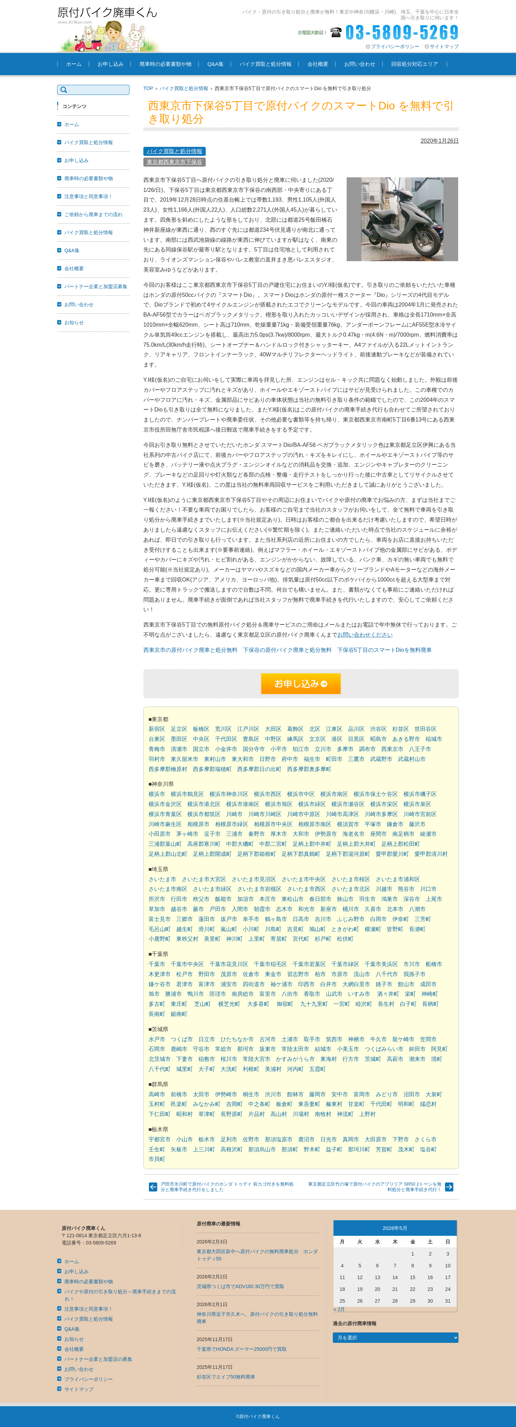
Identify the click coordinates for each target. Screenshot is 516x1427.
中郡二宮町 (273, 844)
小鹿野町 (160, 939)
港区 (336, 739)
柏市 (320, 974)
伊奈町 (400, 919)
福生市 (312, 759)
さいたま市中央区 (304, 879)
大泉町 (434, 1094)
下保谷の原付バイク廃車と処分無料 (287, 650)
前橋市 (179, 1094)
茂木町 (406, 1149)
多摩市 (345, 749)
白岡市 (378, 919)
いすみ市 (359, 994)
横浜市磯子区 (420, 794)
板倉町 (284, 1104)
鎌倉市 (395, 824)
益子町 (334, 1149)
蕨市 (198, 909)
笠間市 (428, 1039)
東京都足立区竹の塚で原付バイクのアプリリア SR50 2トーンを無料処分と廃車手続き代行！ (375, 1186)
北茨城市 (160, 1059)
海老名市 (353, 834)
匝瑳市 (218, 994)
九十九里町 (314, 1004)
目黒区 (356, 739)
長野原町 (232, 1114)
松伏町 (345, 939)
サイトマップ (444, 46)
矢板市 (179, 1149)
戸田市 (218, 909)
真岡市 (350, 1139)
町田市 (334, 759)
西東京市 (392, 749)
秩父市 (201, 899)
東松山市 (293, 899)
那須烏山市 (262, 1149)
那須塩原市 (279, 1139)
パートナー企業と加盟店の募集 (98, 1359)
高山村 (278, 1114)
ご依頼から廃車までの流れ (93, 214)
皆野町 (395, 929)
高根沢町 (232, 1149)
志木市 (284, 909)
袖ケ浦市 (281, 984)
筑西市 (334, 1039)
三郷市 (184, 919)
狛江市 (301, 749)
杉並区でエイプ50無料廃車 (226, 1377)
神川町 (234, 939)
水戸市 (157, 1039)
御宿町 (285, 1004)
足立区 (179, 729)
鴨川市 (195, 994)
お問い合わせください (365, 635)
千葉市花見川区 (229, 964)
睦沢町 (364, 1004)
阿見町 (439, 1049)
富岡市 (362, 1094)
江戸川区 (248, 729)
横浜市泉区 (417, 804)
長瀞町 (417, 929)
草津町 (206, 1114)
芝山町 (202, 1004)
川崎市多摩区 (381, 814)
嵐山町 (229, 929)
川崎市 (234, 814)
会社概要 (318, 64)
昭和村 (184, 1114)
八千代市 (387, 974)
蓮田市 (206, 919)
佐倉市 (251, 974)
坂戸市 (229, 919)
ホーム (74, 64)
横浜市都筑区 (204, 814)
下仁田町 (160, 1114)
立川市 (323, 749)
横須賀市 (348, 824)
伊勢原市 (326, 834)
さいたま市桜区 (350, 879)
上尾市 (434, 899)
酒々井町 (388, 994)
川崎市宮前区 (420, 814)
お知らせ (74, 322)
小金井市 (226, 749)
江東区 (334, 729)
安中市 (339, 1094)
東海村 (328, 1059)
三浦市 (234, 834)
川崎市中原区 (303, 814)
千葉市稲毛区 (270, 964)
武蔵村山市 (412, 759)
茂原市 (229, 974)
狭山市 (345, 899)
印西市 (306, 984)
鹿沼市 (306, 1139)
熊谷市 (406, 889)
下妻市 (184, 1059)
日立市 (206, 1039)
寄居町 (278, 939)
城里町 (184, 1069)
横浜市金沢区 (165, 804)
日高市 (301, 919)
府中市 (290, 759)
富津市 (206, 984)
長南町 (157, 1014)
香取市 (312, 994)
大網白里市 (356, 984)
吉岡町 (234, 1104)
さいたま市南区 (168, 889)
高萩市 (395, 1059)
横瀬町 (373, 929)
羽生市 (367, 899)
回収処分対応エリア (414, 64)
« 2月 (339, 1309)
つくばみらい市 (384, 1049)
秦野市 (256, 834)
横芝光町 (229, 1004)
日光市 (328, 1139)
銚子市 (384, 984)
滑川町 (206, 929)
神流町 (345, 1114)
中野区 (273, 739)
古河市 (267, 1039)
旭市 (154, 994)
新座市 (328, 909)
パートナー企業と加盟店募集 (95, 286)
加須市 (245, 899)
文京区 (317, 739)
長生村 (386, 1004)
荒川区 (223, 729)
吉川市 (323, 919)
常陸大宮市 (256, 1059)
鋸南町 (179, 1014)
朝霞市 (262, 909)
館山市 (406, 984)
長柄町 (430, 1004)
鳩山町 (317, 929)
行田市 (179, 899)
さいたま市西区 (306, 889)
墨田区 (179, 739)
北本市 (395, 909)
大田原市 (376, 1139)
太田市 (201, 1094)
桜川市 (229, 1059)
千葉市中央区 (187, 964)
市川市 (411, 964)
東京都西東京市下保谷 (174, 162)
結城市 (323, 1049)
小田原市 (160, 834)
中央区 (201, 739)
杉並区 (400, 729)
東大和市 (243, 759)
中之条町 (259, 1104)
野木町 (312, 1149)
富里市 (267, 994)
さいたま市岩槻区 (259, 889)
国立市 (201, 749)
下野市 (400, 1139)
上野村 (367, 1114)
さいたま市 (162, 879)
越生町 (184, 929)
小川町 (251, 929)
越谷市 (179, 909)
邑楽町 (179, 1104)
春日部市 (320, 899)
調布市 (367, 749)
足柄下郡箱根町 (256, 854)
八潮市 (417, 909)
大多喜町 (258, 1004)
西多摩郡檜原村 (168, 769)
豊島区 (251, 739)
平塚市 (373, 824)
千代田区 (226, 739)
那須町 (290, 1149)
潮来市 (417, 1059)
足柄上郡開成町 (212, 854)
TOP (148, 88)
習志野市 (298, 974)
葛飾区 (295, 729)
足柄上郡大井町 (356, 844)
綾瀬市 (428, 834)
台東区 (157, 739)
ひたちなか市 (237, 1039)
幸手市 (251, 919)
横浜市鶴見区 (187, 794)
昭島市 (378, 739)
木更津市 (160, 974)
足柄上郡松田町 (400, 844)
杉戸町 (323, 939)
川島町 (273, 929)
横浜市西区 (268, 794)
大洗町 (229, 1069)
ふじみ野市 (351, 919)
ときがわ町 (345, 929)
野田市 (206, 974)
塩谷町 (428, 1149)
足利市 (229, 1139)
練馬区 (295, 739)
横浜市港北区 (204, 804)
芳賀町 (384, 1149)
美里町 (212, 939)
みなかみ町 (207, 1104)
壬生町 (157, 1149)
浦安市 (229, 984)
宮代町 (301, 939)
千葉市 (157, 964)
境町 (436, 1059)
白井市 (328, 984)
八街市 (290, 994)
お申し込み (111, 64)
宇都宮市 (160, 1139)
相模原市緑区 (231, 824)
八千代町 (160, 1069)
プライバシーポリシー (395, 46)
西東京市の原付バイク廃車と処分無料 (190, 650)
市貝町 (157, 1159)
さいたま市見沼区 (254, 879)
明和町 (406, 1104)
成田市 (428, 984)
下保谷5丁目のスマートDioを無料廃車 (384, 650)
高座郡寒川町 (204, 844)
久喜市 (373, 909)
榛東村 (334, 1104)
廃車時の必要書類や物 (166, 64)
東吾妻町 (309, 1104)
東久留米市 (184, 759)
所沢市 (157, 899)
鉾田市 (417, 1049)
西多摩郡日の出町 (259, 769)
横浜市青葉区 (165, 814)
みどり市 (387, 1094)
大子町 (206, 1069)
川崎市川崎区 (265, 814)
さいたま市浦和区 (398, 879)
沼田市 (411, 1094)
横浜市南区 (334, 794)
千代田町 (381, 1104)
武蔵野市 (381, 759)
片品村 (256, 1114)
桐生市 (251, 1094)
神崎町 (429, 994)
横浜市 (157, 794)
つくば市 (182, 1039)
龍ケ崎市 (403, 1039)
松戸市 (184, 974)
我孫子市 (414, 974)
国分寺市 (254, 749)
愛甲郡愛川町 (392, 854)
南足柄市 (403, 834)
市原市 (339, 974)
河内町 (295, 1069)
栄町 (410, 994)
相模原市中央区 (273, 824)
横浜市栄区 (384, 804)
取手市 (312, 1039)
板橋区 (201, 729)
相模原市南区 (314, 824)
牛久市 (378, 1039)
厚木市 (278, 834)
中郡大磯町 (240, 844)
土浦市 (290, 1039)
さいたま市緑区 (212, 889)
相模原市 (198, 824)
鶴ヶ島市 (276, 919)
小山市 (184, 1139)
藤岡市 (317, 1094)
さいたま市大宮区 (204, 879)
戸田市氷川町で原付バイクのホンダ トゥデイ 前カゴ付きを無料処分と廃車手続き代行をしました (227, 1186)
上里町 (256, 939)
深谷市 (411, 899)
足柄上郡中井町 (312, 844)
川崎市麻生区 (165, 824)
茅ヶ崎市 (187, 834)
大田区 (273, 729)
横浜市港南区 (242, 804)
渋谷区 (378, 729)
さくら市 (426, 1139)
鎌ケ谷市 (160, 984)
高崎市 (157, 1094)
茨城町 (373, 1059)
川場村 (301, 1114)
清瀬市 (179, 749)
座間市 (378, 834)
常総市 (223, 1049)
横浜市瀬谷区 (348, 804)
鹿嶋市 (179, 1049)
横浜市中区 (301, 794)
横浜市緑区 (312, 804)
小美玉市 (348, 1049)
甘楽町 (356, 1104)
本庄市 (267, 899)
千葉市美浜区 (381, 964)
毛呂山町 (160, 929)
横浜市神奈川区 (229, 794)
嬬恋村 (428, 1104)
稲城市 (434, 739)
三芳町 (423, 919)
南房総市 (243, 994)
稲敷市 (206, 1059)
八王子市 (420, 749)
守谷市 (201, 1049)
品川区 (356, 729)
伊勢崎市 (226, 1094)
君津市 (184, 984)
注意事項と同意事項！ (88, 196)
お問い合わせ (359, 64)
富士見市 (160, 919)
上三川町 (204, 1149)
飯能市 (223, 899)
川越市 (384, 889)
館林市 (295, 1094)
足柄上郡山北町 (168, 854)
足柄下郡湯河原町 (348, 854)
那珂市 (245, 1049)
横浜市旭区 (279, 804)
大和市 (301, 834)
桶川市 (350, 909)
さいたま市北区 (350, 889)
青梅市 (157, 749)
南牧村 (323, 1114)
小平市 (278, 749)
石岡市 (157, 1049)
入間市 (240, 909)
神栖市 (356, 1039)
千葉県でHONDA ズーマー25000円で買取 (242, 1349)
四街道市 (254, 984)
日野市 (267, 759)
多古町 (157, 1004)
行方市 (350, 1059)
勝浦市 (173, 994)
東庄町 (179, 1004)
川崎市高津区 (342, 814)
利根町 (251, 1069)
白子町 (408, 1004)
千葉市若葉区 (309, 964)
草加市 (157, 909)
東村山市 (215, 759)
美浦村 (273, 1069)
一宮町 (341, 1004)
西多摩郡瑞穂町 (212, 769)
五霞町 (317, 1069)
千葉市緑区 (345, 964)
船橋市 (434, 964)
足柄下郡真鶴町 (301, 854)
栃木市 (206, 1139)
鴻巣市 (389, 899)
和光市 (306, 909)
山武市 (334, 994)
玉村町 (157, 1104)
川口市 (428, 889)
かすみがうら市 (295, 1059)
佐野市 (251, 1139)
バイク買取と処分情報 (266, 64)
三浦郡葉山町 (165, 844)
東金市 (273, 974)
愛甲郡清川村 (431, 854)
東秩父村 (187, 939)
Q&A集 (215, 64)
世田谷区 (426, 729)
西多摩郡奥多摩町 (309, 769)
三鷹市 (356, 759)
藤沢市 (417, 824)
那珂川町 (359, 1149)
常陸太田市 (295, 1049)
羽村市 (157, 759)
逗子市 (212, 834)
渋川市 (273, 1094)
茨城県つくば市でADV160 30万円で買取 (241, 1286)
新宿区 (157, 729)
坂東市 (267, 1049)
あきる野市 (406, 739)
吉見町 (295, 929)
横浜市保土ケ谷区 (376, 794)
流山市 (362, 974)
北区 (314, 729)
